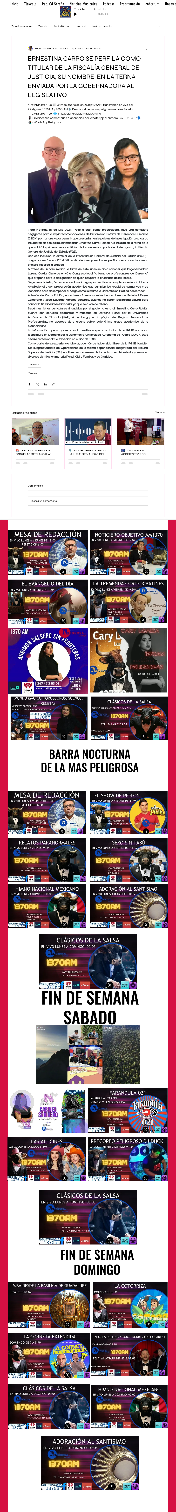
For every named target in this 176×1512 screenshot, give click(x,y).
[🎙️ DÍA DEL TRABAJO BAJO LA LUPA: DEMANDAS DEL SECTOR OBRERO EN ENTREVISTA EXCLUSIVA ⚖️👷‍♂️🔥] (88, 432)
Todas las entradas (22, 26)
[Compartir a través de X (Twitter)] (37, 384)
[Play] (75, 14)
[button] (160, 26)
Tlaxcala (42, 26)
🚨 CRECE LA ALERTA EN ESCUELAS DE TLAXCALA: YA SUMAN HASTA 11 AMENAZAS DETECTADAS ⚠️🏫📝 (33, 452)
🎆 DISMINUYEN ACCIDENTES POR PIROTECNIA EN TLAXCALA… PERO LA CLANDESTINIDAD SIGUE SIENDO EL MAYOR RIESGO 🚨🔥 (140, 452)
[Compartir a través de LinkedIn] (45, 384)
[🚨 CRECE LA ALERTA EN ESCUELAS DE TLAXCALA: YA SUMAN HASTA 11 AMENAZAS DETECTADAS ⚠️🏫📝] (35, 432)
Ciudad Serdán (62, 26)
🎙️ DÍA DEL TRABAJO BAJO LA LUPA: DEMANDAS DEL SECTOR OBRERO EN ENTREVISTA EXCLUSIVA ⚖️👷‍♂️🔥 (87, 452)
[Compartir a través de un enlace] (53, 384)
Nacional (81, 26)
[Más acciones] (146, 49)
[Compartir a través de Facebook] (29, 384)
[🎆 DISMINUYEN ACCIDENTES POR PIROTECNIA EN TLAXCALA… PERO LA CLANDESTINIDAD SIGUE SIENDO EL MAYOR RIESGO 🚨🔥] (140, 432)
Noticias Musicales (102, 26)
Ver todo (159, 412)
